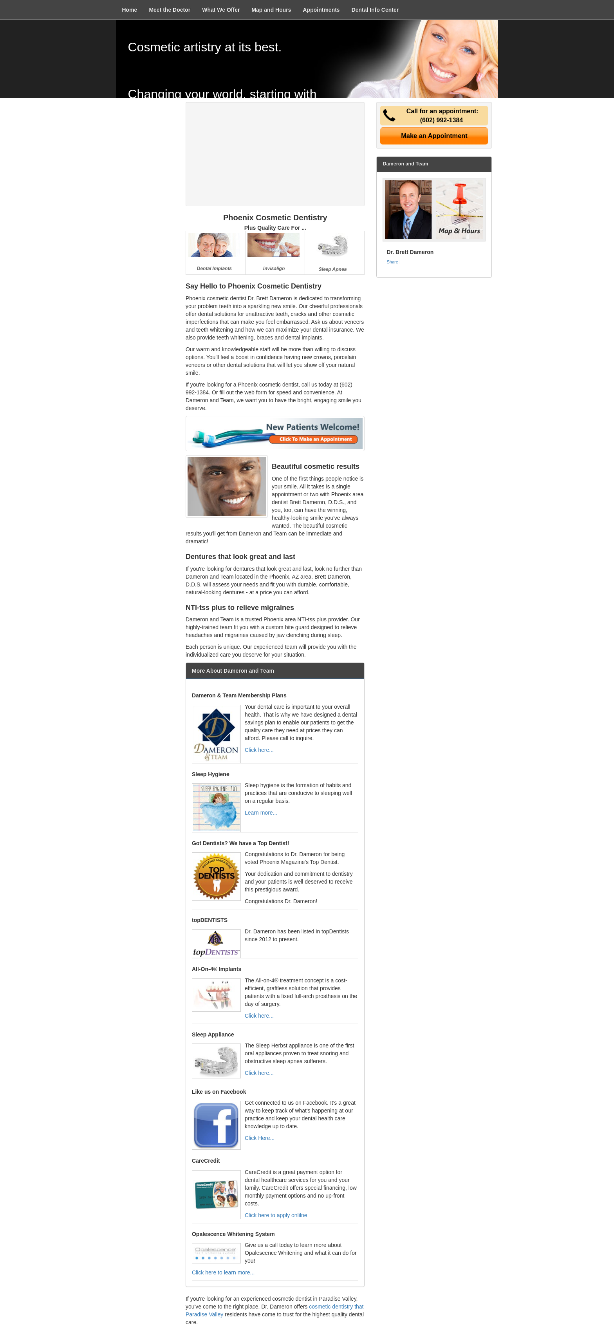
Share (392, 262)
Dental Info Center (375, 10)
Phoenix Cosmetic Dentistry (275, 217)
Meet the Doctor (169, 10)
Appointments (321, 10)
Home (129, 10)
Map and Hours (271, 10)
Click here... (259, 750)
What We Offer (221, 10)
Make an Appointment (434, 135)
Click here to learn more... (223, 1272)
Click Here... (259, 1138)
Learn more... (261, 812)
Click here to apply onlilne (276, 1215)
